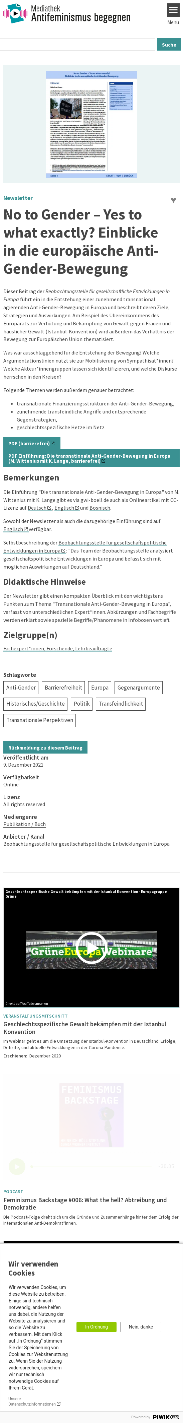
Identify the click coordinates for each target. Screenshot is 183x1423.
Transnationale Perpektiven (39, 720)
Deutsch (37, 507)
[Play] (93, 948)
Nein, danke (141, 1327)
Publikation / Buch (24, 824)
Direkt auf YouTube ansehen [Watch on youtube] (26, 1003)
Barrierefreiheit (63, 687)
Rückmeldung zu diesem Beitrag (45, 748)
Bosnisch (99, 507)
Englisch (64, 507)
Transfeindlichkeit (121, 703)
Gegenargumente (139, 687)
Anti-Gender (21, 687)
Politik (82, 703)
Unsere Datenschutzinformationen (32, 1402)
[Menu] (173, 10)
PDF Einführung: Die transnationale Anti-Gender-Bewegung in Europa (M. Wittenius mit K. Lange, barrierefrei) (89, 458)
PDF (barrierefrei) (29, 443)
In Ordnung (96, 1327)
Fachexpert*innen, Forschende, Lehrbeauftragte (57, 648)
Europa (100, 687)
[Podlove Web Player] (91, 1127)
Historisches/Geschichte (35, 703)
